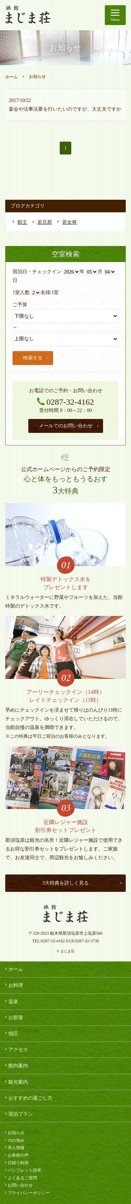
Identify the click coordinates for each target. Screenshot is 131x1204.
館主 (22, 222)
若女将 (69, 222)
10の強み (13, 1140)
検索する (36, 358)
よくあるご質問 (20, 1177)
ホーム (11, 76)
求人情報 (13, 1147)
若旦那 (44, 222)
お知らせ (13, 1132)
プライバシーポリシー (26, 1192)
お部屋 (13, 1017)
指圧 (10, 1033)
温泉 (10, 1001)
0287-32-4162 (65, 401)
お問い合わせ (18, 1185)
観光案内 (15, 1082)
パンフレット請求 (22, 1170)
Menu (115, 14)
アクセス (15, 1049)
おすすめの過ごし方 (27, 1098)
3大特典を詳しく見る (82, 883)
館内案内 (15, 1065)
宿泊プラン (18, 1114)
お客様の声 (16, 1155)
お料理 (13, 985)
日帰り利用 (16, 1163)
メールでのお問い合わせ (69, 425)
